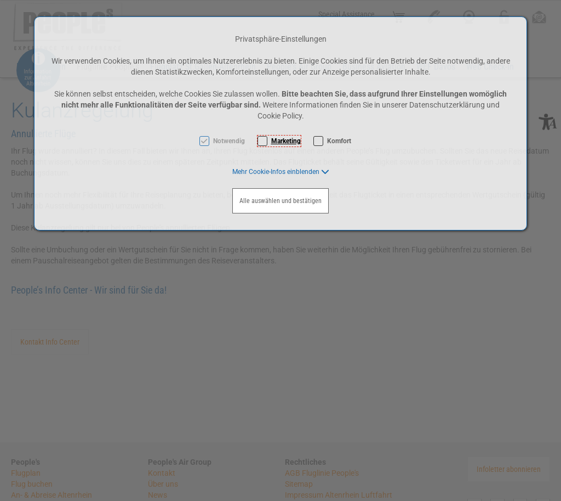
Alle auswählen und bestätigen (280, 201)
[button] (280, 172)
